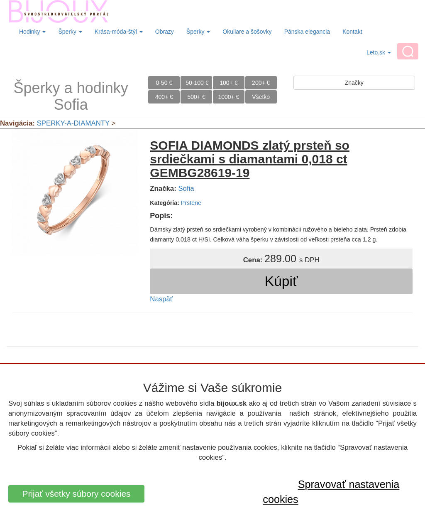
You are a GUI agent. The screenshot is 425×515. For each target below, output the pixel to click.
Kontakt (352, 31)
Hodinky (32, 31)
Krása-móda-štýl (119, 31)
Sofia (186, 188)
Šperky (70, 31)
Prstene (191, 203)
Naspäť (161, 299)
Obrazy (164, 31)
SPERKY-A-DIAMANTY (73, 123)
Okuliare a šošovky (246, 31)
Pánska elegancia (307, 31)
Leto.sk (378, 52)
